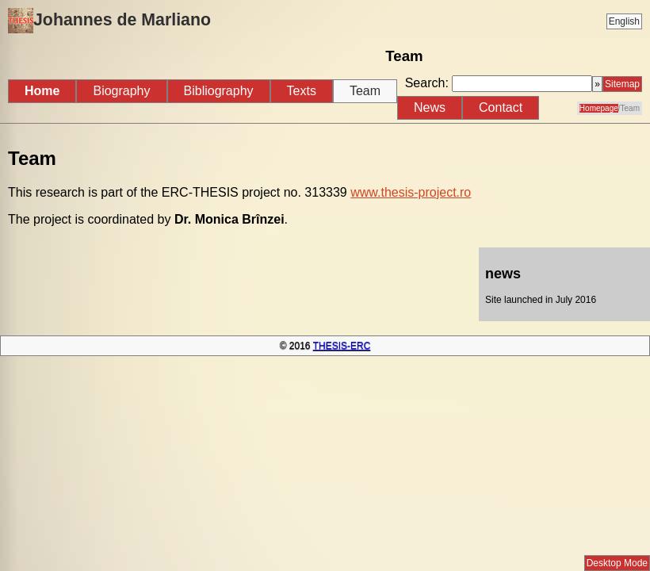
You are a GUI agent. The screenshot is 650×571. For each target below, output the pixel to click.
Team (365, 91)
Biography (121, 91)
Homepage (598, 108)
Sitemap (622, 84)
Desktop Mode (617, 563)
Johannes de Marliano (109, 20)
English (624, 21)
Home (42, 91)
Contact (500, 107)
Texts (301, 91)
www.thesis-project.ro (410, 192)
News (429, 107)
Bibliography (219, 91)
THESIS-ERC (342, 345)
